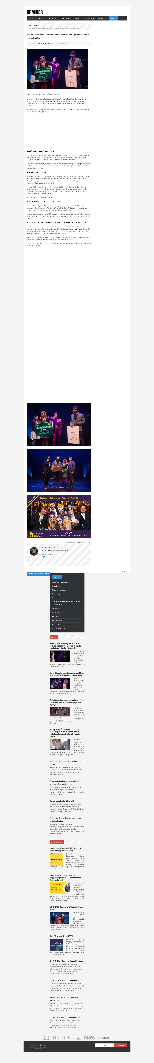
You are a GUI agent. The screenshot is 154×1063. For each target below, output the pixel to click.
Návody (40, 18)
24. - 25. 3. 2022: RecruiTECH (61, 936)
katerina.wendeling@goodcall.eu (57, 550)
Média (113, 18)
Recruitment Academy (70, 18)
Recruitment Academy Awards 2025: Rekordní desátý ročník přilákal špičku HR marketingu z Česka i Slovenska (67, 645)
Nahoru (124, 571)
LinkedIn (44, 1045)
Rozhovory (89, 18)
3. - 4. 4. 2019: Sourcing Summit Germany (67, 961)
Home (31, 18)
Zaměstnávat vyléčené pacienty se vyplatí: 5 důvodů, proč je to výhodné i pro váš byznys (67, 702)
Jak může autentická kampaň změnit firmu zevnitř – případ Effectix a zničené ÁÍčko (67, 674)
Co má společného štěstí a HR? (63, 801)
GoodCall (102, 18)
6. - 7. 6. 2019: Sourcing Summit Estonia (66, 980)
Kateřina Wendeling (43, 43)
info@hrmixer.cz (34, 1045)
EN (121, 18)
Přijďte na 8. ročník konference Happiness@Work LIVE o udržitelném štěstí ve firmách (65, 877)
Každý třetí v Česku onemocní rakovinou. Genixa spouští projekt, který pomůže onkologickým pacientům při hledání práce (67, 733)
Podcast (52, 18)
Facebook (41, 1045)
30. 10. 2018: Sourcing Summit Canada (65, 1017)
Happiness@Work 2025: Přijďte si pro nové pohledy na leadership (65, 849)
